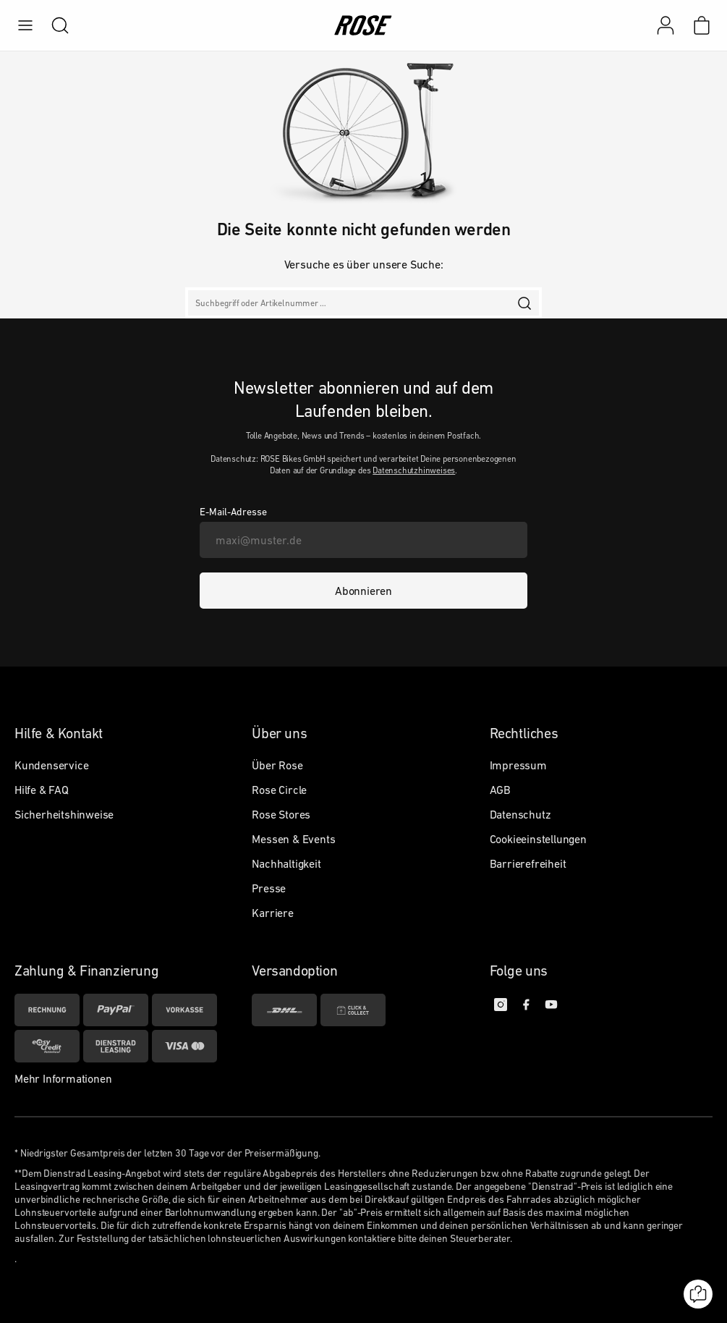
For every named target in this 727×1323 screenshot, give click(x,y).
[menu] (25, 25)
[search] (52, 25)
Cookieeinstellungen (538, 838)
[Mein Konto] (665, 25)
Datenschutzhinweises (414, 470)
